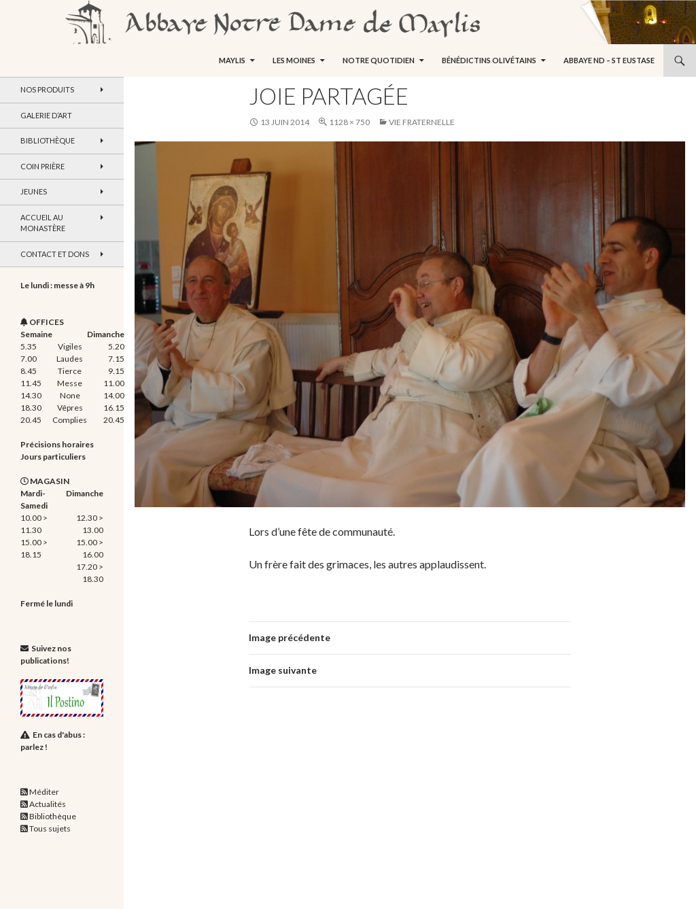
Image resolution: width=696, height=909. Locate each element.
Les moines (294, 60)
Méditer (44, 792)
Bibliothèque (47, 140)
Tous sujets (50, 828)
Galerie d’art (46, 115)
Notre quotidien (379, 60)
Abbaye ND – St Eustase (609, 60)
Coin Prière (42, 166)
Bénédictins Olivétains (489, 60)
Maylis (232, 60)
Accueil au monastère (42, 223)
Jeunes (33, 191)
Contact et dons (54, 254)
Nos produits (47, 89)
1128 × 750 (349, 122)
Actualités (47, 804)
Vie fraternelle (422, 122)
